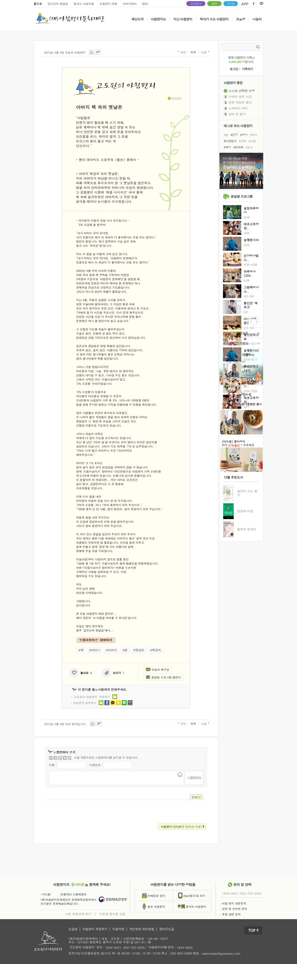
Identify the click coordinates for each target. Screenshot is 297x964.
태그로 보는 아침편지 (238, 125)
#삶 (226, 134)
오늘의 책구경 (157, 669)
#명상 (244, 134)
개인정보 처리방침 (141, 929)
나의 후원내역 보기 (78, 914)
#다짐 (252, 141)
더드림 (231, 3)
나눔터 (256, 19)
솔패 (214, 3)
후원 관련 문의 (230, 914)
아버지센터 (130, 4)
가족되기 (247, 69)
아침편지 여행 (108, 4)
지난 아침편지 (182, 19)
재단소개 (137, 19)
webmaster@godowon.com (221, 953)
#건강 (234, 134)
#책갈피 (155, 650)
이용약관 (118, 929)
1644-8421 (230, 893)
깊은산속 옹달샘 (58, 4)
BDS (145, 4)
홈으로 (38, 4)
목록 (193, 52)
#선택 (242, 141)
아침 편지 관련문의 (233, 903)
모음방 (240, 19)
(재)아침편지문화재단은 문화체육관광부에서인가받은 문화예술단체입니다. (69, 901)
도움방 (72, 929)
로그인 (234, 69)
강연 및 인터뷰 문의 (233, 909)
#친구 (249, 147)
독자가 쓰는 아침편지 (214, 19)
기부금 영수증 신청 (112, 914)
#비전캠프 (230, 141)
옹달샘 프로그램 (242, 196)
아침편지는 (158, 19)
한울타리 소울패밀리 (73, 894)
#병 (125, 650)
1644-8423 (185, 947)
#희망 (227, 147)
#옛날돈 (138, 650)
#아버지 (111, 650)
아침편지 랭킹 (233, 82)
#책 (80, 650)
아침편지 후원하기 (94, 929)
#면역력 (238, 147)
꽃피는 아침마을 (84, 4)
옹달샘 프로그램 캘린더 (163, 677)
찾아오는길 (166, 929)
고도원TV (195, 3)
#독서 (253, 134)
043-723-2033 (250, 893)
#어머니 (94, 650)
